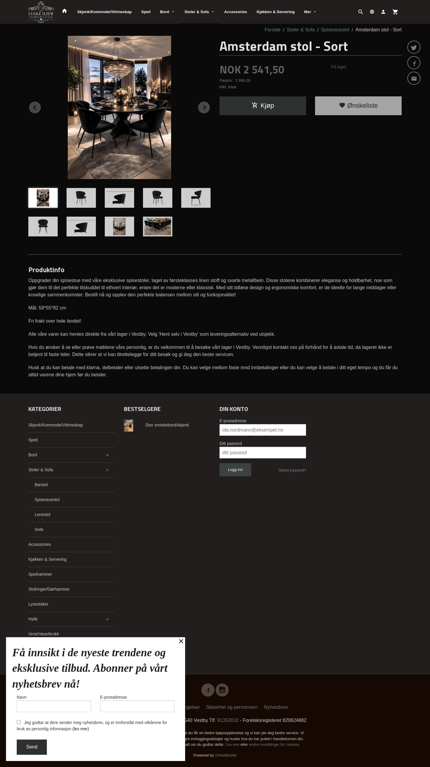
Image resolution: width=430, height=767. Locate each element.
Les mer (233, 744)
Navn (54, 703)
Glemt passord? (292, 470)
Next (210, 106)
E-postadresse (232, 420)
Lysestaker (38, 604)
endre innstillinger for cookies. (274, 744)
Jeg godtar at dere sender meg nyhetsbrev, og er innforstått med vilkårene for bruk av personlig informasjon (92, 725)
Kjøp (262, 105)
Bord (164, 12)
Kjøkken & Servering (275, 12)
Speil (145, 12)
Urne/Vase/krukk (43, 634)
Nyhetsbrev (276, 707)
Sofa (39, 529)
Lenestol (42, 514)
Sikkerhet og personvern (232, 707)
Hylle (33, 619)
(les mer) (81, 728)
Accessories (235, 12)
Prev (41, 106)
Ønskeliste (358, 105)
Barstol (41, 484)
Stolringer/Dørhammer (49, 589)
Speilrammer (40, 574)
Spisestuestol (47, 499)
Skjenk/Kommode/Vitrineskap (104, 12)
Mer (307, 12)
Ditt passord (230, 443)
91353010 (228, 720)
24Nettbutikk (225, 755)
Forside (272, 29)
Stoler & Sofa (197, 12)
